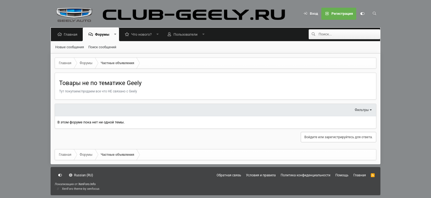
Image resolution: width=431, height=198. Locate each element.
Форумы (103, 34)
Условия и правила (261, 175)
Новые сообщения (69, 47)
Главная (71, 34)
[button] (116, 34)
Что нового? (142, 34)
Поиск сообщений (102, 47)
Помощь (342, 175)
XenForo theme (72, 189)
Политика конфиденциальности (305, 175)
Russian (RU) (81, 175)
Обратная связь (229, 175)
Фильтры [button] (362, 110)
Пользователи (186, 34)
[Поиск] (374, 14)
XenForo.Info (87, 184)
